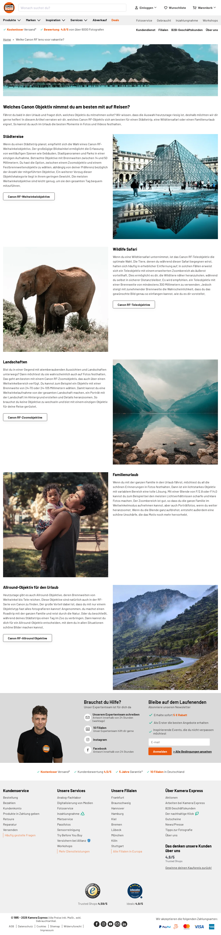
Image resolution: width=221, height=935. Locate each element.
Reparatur (10, 824)
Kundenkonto (12, 808)
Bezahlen (9, 803)
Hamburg (117, 813)
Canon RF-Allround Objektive (27, 638)
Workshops (210, 20)
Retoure (8, 819)
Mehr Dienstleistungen (74, 851)
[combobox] (72, 8)
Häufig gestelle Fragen (20, 835)
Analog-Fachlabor (69, 797)
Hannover (117, 808)
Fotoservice (144, 20)
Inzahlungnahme (187, 20)
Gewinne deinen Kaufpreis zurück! (188, 867)
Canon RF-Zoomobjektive (25, 417)
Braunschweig (121, 803)
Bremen (116, 824)
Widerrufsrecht (73, 926)
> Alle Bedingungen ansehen (192, 751)
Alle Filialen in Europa (127, 851)
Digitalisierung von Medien (75, 803)
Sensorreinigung (68, 830)
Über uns (212, 30)
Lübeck (116, 830)
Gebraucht (164, 20)
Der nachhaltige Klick (182, 813)
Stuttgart (117, 846)
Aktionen (171, 797)
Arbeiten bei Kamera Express (185, 803)
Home (7, 39)
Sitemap (55, 926)
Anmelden (160, 751)
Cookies (42, 926)
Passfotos (64, 824)
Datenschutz (25, 926)
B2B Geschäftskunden (180, 808)
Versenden (10, 830)
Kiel (113, 819)
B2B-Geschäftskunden (187, 30)
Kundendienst (145, 30)
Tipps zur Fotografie (179, 830)
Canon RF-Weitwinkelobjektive (29, 196)
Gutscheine (173, 819)
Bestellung (10, 797)
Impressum (47, 930)
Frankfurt (117, 797)
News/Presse (174, 824)
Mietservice (65, 819)
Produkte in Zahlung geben (21, 813)
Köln (114, 840)
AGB (12, 926)
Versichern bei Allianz (74, 840)
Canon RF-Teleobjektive (134, 304)
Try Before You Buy (69, 835)
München (117, 835)
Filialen (163, 30)
